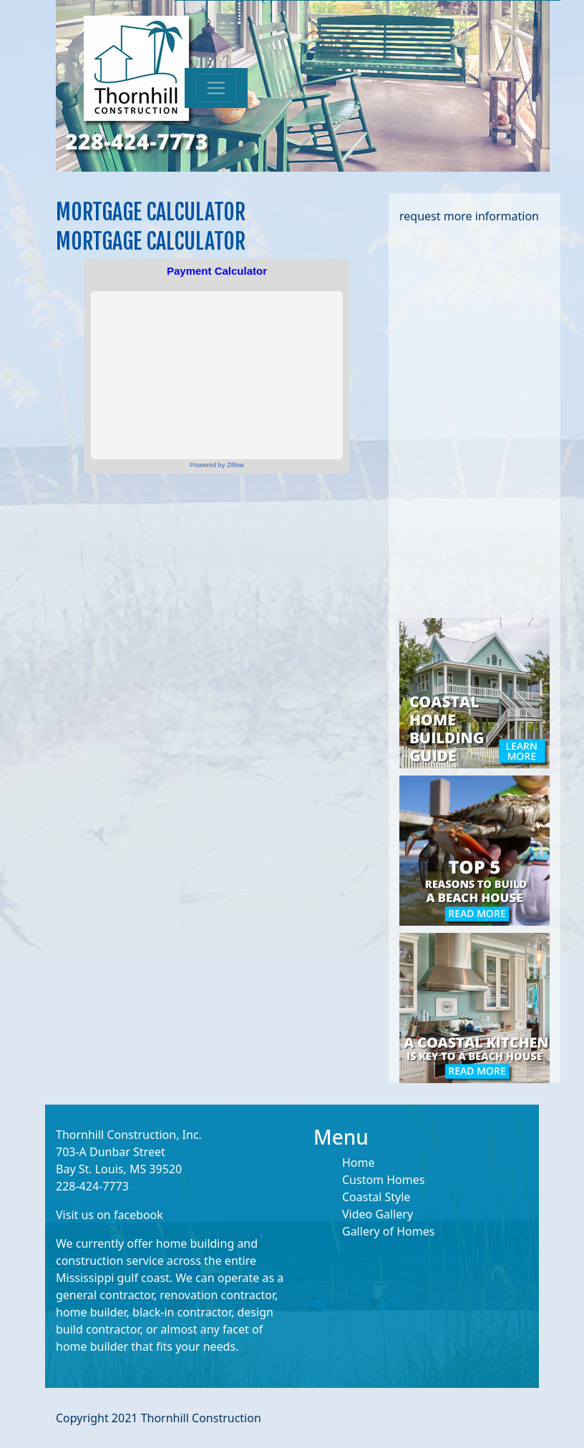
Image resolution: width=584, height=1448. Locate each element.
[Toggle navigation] (216, 88)
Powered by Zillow (217, 465)
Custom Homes (383, 1180)
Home (358, 1162)
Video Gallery (377, 1214)
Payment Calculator (217, 271)
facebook (138, 1215)
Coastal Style (376, 1197)
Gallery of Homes (388, 1231)
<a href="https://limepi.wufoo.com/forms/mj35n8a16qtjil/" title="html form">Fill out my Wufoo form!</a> (474, 419)
